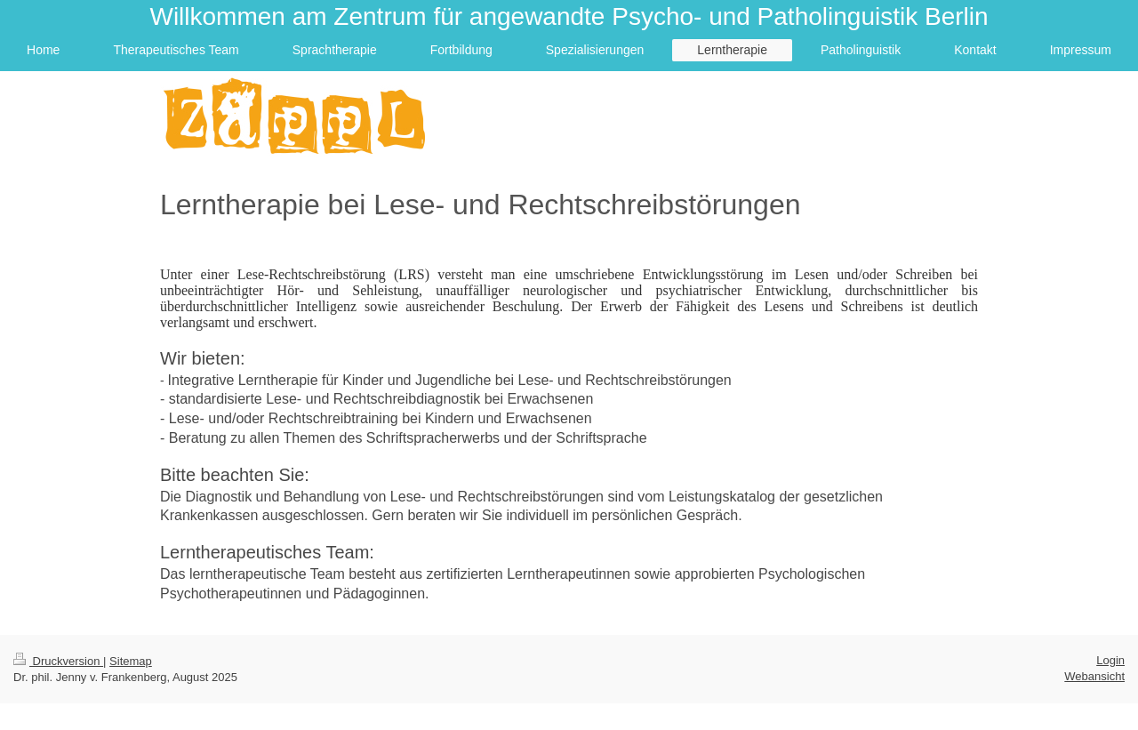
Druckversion (58, 661)
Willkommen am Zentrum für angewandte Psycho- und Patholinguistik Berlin (568, 16)
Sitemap (130, 661)
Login (1110, 660)
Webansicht (1094, 676)
